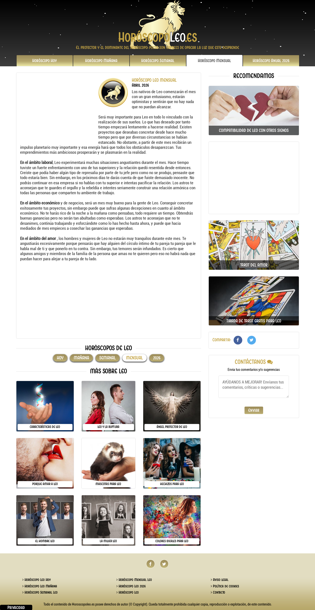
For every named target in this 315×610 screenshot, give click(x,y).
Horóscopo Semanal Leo (40, 592)
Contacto (218, 592)
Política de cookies (225, 586)
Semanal (158, 60)
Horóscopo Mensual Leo (134, 579)
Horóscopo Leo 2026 (131, 586)
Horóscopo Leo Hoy (36, 579)
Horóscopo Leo (127, 592)
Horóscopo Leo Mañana (39, 586)
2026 (271, 60)
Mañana (101, 60)
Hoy (44, 60)
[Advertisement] (58, 109)
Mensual (214, 60)
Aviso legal (219, 579)
